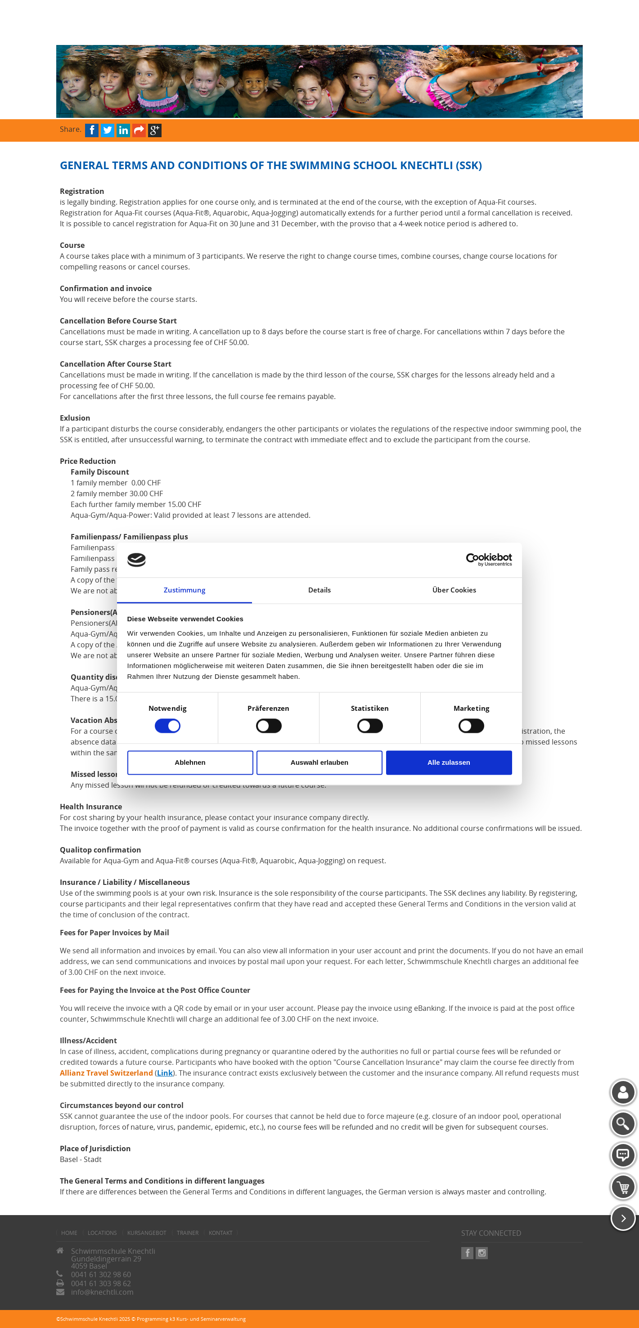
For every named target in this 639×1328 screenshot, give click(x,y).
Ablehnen (190, 762)
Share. (70, 128)
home (69, 1232)
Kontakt (221, 1232)
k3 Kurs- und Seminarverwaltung (208, 1318)
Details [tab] (319, 589)
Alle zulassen (449, 762)
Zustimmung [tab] (185, 589)
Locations (102, 1232)
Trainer (187, 1232)
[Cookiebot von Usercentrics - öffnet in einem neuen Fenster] (472, 560)
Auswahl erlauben (319, 762)
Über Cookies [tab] (454, 589)
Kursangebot (146, 1232)
